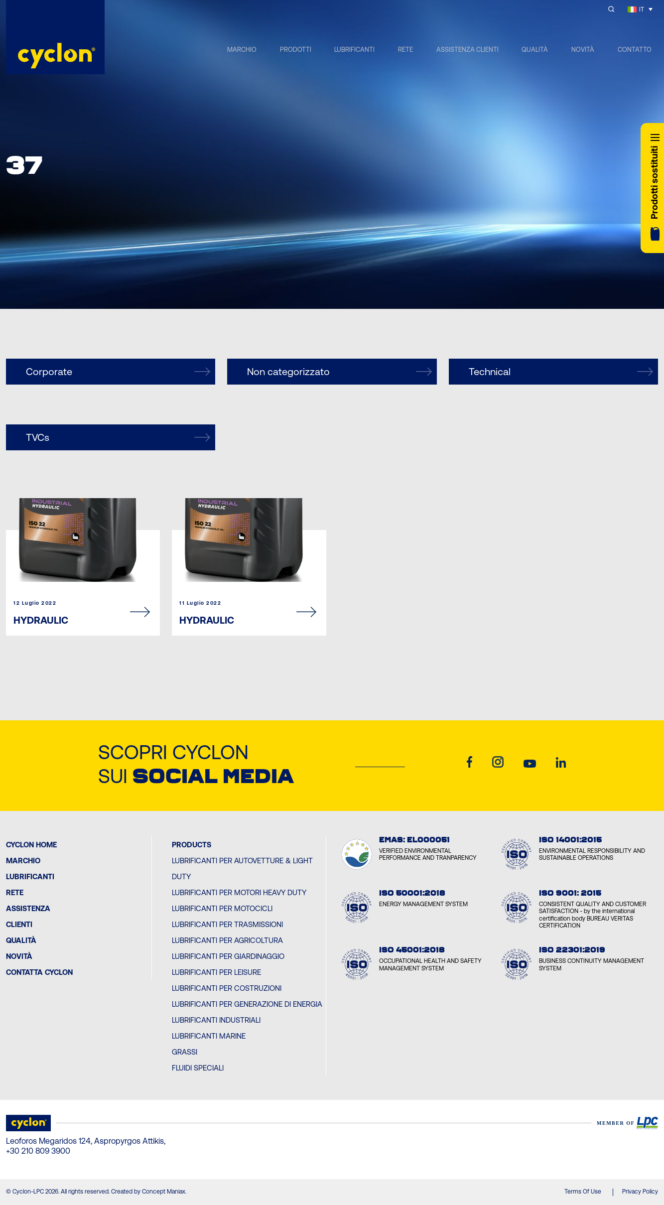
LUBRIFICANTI (354, 49)
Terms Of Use (582, 1191)
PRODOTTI (295, 49)
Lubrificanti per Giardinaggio (228, 956)
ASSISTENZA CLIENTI (467, 49)
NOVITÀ (582, 49)
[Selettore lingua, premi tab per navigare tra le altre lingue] (640, 9)
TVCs (118, 437)
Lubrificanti (30, 876)
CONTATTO (635, 49)
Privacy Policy (640, 1191)
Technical (561, 372)
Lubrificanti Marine (209, 1036)
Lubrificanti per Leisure (216, 972)
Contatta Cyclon (39, 972)
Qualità (21, 940)
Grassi (184, 1052)
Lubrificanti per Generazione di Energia (247, 1004)
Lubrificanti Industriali (216, 1020)
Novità (19, 956)
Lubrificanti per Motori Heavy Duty (239, 892)
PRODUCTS (191, 844)
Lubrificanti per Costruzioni (226, 988)
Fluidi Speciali (198, 1068)
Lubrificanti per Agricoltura (227, 940)
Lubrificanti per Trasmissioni (227, 924)
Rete (14, 892)
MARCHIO (242, 49)
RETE (405, 49)
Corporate (118, 372)
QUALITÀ (535, 49)
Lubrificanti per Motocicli (222, 908)
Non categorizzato (339, 372)
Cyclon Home (31, 844)
